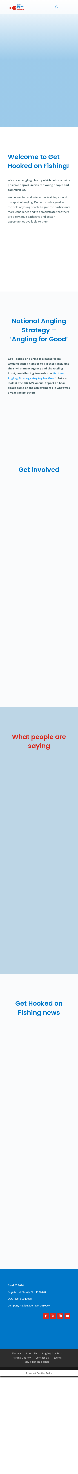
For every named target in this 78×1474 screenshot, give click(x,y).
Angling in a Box (52, 1355)
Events (58, 1359)
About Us (31, 1355)
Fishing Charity (21, 1359)
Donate (16, 1355)
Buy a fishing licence (37, 1363)
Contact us (42, 1359)
